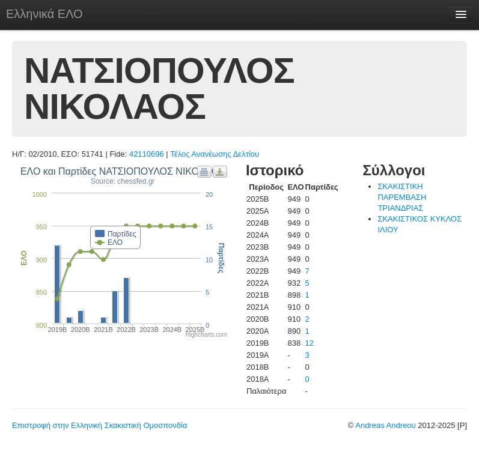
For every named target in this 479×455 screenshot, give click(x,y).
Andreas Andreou (385, 425)
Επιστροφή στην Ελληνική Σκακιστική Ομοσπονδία (99, 425)
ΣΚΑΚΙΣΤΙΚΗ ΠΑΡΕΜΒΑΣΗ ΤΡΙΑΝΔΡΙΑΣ (401, 197)
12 (309, 343)
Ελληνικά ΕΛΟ (44, 13)
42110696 (146, 153)
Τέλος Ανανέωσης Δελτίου (214, 153)
